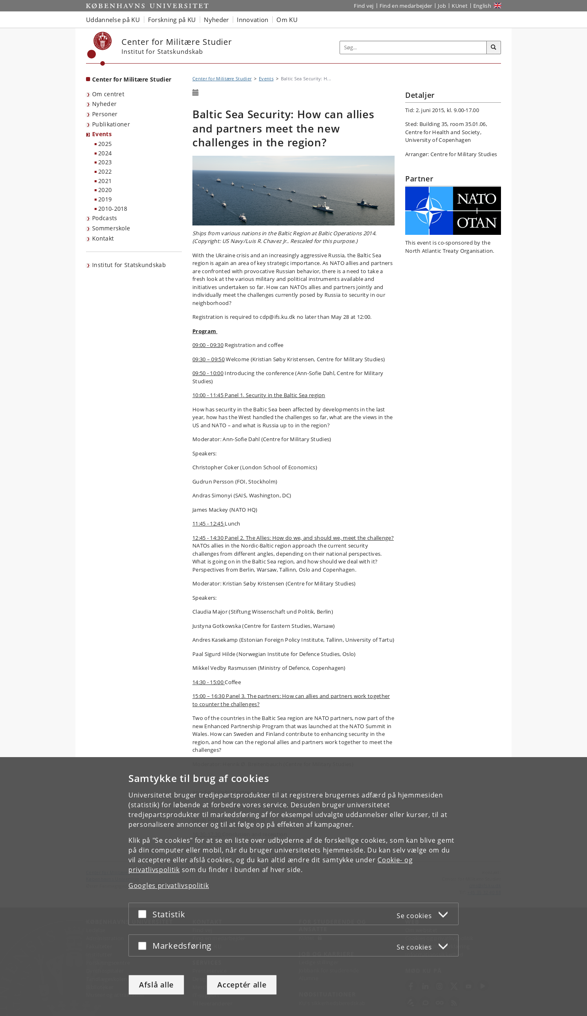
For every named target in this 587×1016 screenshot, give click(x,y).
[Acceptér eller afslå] (144, 914)
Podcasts (104, 218)
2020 (105, 190)
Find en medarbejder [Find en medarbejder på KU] (406, 5)
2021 (105, 181)
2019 (105, 199)
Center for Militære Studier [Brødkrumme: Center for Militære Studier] (222, 78)
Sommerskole (111, 228)
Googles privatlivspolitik (168, 885)
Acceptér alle (241, 984)
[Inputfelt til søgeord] (413, 47)
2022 (105, 171)
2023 (105, 162)
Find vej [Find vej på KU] (363, 5)
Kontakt (103, 238)
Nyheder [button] (216, 19)
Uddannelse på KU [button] (113, 19)
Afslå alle (156, 984)
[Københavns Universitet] (99, 49)
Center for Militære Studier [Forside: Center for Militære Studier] (131, 79)
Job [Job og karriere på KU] (442, 5)
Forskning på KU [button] (172, 19)
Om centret (108, 94)
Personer (104, 114)
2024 (105, 153)
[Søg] (493, 48)
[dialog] (293, 886)
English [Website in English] (482, 5)
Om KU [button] (287, 19)
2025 (105, 144)
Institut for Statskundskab (129, 265)
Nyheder (104, 104)
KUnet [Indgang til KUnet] (460, 5)
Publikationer (111, 124)
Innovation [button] (252, 19)
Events (102, 134)
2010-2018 (113, 208)
